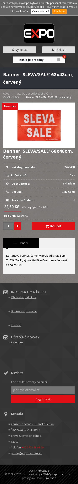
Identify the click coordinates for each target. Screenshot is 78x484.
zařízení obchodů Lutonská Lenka (32, 424)
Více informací (40, 11)
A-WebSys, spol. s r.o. (53, 474)
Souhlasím (59, 11)
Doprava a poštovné (24, 311)
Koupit (53, 226)
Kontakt (16, 325)
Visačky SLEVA (11, 97)
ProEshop (43, 470)
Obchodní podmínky (23, 297)
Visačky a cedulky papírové (32, 93)
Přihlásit (59, 50)
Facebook (17, 342)
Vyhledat (19, 50)
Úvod (6, 93)
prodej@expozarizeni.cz (26, 453)
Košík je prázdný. (32, 60)
